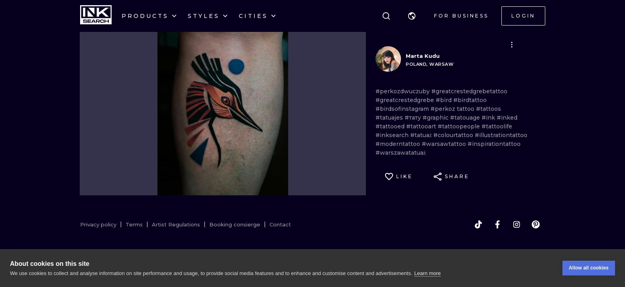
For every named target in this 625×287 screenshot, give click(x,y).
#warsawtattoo (445, 143)
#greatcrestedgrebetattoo (469, 91)
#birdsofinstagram (402, 108)
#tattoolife (497, 126)
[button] (411, 16)
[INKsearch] (96, 16)
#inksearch (392, 135)
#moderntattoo (398, 143)
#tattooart (422, 126)
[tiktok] (478, 224)
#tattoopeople (460, 126)
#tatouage (466, 117)
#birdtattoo (470, 100)
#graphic (436, 117)
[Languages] (411, 16)
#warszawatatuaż (400, 152)
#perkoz (443, 108)
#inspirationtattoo (494, 143)
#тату (414, 117)
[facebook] (497, 224)
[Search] (386, 16)
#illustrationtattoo (501, 135)
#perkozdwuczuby (403, 91)
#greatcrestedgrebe (405, 100)
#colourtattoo (454, 135)
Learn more (427, 273)
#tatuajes (390, 117)
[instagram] (516, 224)
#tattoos (488, 108)
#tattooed (390, 126)
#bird (444, 100)
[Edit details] (511, 44)
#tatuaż (421, 135)
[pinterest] (535, 224)
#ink (489, 117)
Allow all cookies (589, 268)
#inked (507, 117)
